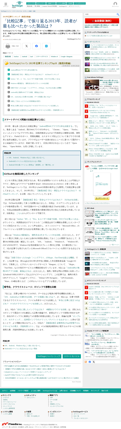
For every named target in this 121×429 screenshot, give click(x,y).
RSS (86, 362)
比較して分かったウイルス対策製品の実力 (25, 101)
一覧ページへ (115, 244)
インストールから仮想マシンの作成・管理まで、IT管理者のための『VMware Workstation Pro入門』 (106, 239)
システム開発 (7, 414)
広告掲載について (75, 390)
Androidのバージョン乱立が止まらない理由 (25, 161)
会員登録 (12, 390)
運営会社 (56, 427)
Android (24, 56)
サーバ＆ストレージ (9, 402)
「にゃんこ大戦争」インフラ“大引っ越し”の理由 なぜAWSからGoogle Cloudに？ (104, 168)
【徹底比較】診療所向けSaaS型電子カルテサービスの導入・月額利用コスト (37, 110)
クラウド (6, 397)
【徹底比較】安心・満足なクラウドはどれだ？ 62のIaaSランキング (35, 74)
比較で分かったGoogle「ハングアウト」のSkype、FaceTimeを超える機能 (36, 88)
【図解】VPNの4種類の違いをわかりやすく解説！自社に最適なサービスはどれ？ (35, 369)
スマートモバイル (71, 356)
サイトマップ (95, 390)
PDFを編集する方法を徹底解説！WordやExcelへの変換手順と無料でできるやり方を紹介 (38, 366)
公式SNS (14, 427)
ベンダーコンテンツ (93, 42)
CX (51, 402)
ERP (51, 397)
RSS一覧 (76, 416)
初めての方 (104, 390)
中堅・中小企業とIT (33, 416)
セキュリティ (31, 397)
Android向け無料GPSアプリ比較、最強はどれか (27, 92)
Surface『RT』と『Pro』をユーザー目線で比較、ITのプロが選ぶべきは (47, 219)
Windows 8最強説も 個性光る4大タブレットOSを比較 (30, 83)
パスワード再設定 (23, 390)
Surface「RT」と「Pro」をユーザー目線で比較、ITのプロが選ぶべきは (35, 79)
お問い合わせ (64, 390)
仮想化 (5, 400)
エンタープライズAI (56, 406)
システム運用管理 (9, 408)
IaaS (31, 56)
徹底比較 (8, 56)
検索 (118, 14)
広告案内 (21, 427)
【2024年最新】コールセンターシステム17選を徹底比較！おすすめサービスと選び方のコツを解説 (42, 378)
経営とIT (29, 414)
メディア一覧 (6, 427)
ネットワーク (7, 406)
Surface (16, 56)
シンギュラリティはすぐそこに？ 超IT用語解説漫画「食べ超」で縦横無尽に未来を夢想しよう (106, 222)
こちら (19, 213)
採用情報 (63, 427)
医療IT (52, 414)
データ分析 (53, 400)
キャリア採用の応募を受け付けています (99, 36)
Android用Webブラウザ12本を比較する (24, 70)
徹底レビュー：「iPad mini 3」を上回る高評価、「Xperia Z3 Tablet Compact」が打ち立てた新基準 (104, 133)
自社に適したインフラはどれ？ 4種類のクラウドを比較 (41, 309)
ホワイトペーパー (79, 414)
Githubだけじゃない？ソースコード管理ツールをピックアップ (28, 372)
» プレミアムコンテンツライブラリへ (97, 203)
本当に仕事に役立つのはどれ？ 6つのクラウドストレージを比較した (35, 106)
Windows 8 (54, 56)
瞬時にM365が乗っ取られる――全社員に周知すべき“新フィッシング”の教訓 (109, 82)
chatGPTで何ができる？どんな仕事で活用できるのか (24, 375)
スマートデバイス (42, 56)
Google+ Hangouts (66, 56)
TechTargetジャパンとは (50, 390)
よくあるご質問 (35, 390)
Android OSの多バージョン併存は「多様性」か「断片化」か (31, 165)
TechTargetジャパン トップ (48, 356)
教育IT (52, 416)
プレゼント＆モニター (81, 418)
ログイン (4, 390)
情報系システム (55, 404)
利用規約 (85, 390)
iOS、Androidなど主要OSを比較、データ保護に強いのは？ (31, 97)
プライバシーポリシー (42, 427)
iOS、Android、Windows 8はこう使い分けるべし (27, 158)
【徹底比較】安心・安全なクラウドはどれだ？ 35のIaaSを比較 (50, 200)
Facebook (90, 362)
